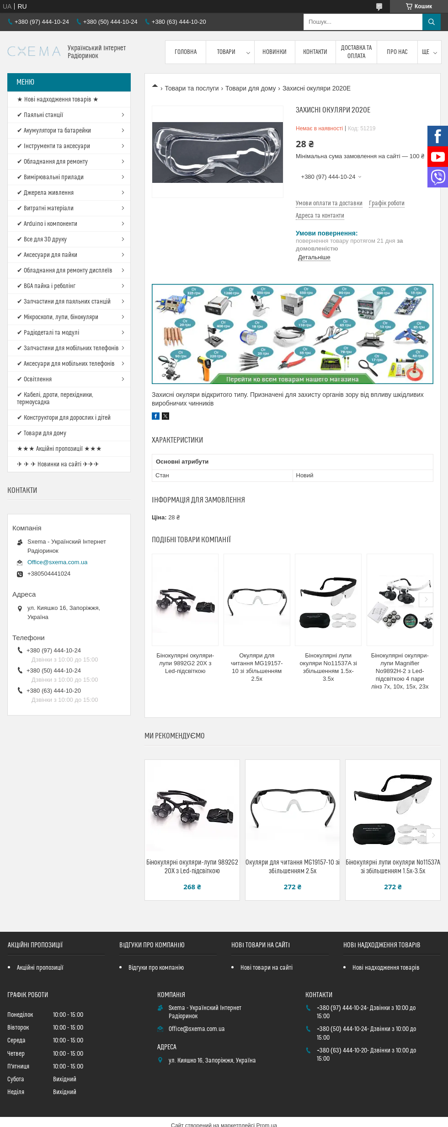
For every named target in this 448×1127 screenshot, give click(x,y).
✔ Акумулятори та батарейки (54, 130)
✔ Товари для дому (41, 433)
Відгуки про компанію (156, 968)
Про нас (397, 52)
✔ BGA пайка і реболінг (46, 286)
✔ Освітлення (34, 379)
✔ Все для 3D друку (42, 239)
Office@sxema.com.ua (57, 562)
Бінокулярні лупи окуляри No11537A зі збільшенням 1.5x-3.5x (328, 667)
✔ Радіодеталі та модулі (48, 332)
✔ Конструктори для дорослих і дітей (64, 418)
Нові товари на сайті (266, 968)
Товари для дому (250, 88)
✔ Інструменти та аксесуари (53, 146)
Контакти (315, 52)
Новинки (274, 52)
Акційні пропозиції (40, 968)
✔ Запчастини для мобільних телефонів (68, 348)
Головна (186, 52)
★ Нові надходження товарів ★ (58, 99)
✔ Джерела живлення (45, 193)
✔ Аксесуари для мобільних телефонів (66, 364)
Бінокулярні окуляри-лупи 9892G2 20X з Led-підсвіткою (185, 663)
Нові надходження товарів (386, 968)
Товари (226, 52)
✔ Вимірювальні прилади (50, 177)
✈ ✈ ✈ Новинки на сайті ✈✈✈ (58, 464)
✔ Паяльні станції (40, 115)
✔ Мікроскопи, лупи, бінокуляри (57, 317)
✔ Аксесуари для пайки (47, 255)
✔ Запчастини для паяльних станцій (64, 301)
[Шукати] (431, 22)
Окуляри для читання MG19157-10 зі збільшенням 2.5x (257, 667)
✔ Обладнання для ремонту (52, 162)
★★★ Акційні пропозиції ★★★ (59, 449)
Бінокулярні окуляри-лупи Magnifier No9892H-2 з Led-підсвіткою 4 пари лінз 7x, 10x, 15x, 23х (400, 671)
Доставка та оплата (356, 52)
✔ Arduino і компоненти (47, 224)
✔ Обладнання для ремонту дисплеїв (64, 270)
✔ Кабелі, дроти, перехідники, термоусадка (55, 398)
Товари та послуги (192, 88)
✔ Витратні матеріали (45, 208)
